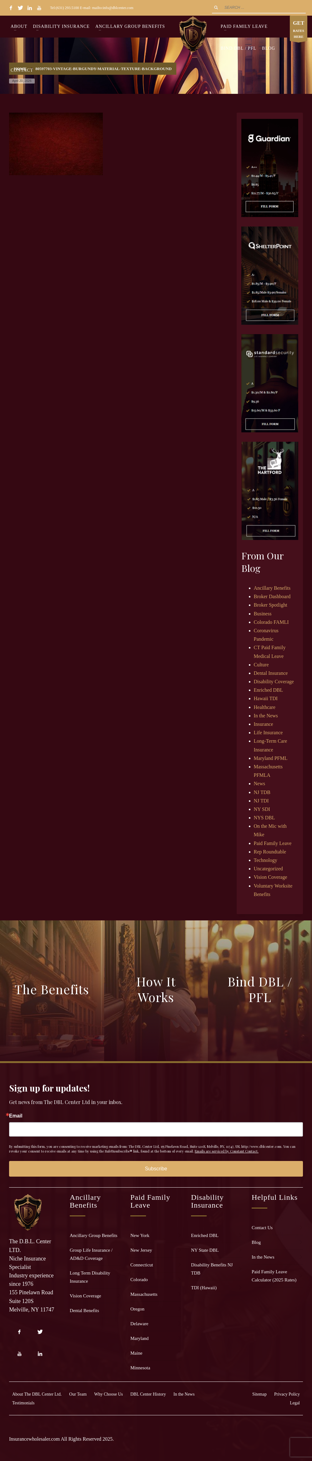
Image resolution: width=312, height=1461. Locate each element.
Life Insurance (268, 732)
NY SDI (262, 809)
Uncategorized (268, 868)
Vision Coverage (270, 877)
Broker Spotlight (270, 605)
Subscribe (156, 1168)
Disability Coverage (274, 681)
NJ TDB (262, 792)
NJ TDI (261, 800)
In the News (266, 715)
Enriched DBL (268, 690)
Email (16, 1115)
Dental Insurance (271, 673)
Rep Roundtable (270, 851)
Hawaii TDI (266, 698)
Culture (261, 664)
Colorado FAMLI (271, 622)
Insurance (263, 724)
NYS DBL (264, 817)
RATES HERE (298, 30)
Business (263, 613)
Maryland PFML (271, 758)
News (259, 783)
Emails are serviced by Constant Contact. (227, 1151)
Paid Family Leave (273, 843)
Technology (265, 860)
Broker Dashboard (272, 596)
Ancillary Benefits (272, 588)
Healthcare (264, 707)
